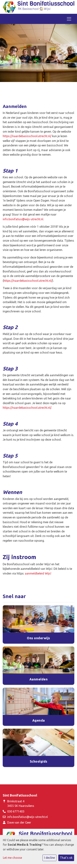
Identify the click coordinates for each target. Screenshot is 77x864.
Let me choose (12, 857)
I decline (49, 857)
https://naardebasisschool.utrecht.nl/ (27, 136)
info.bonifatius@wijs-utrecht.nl (23, 219)
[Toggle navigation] (69, 18)
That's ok (66, 857)
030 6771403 (15, 811)
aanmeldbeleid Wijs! (38, 573)
